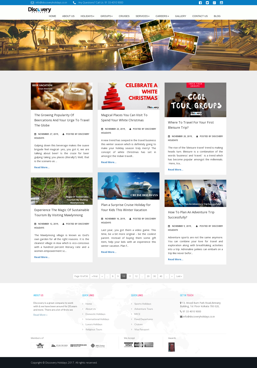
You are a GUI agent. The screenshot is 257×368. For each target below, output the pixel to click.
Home (52, 16)
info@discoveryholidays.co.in (49, 2)
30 (154, 276)
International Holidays (97, 319)
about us (68, 16)
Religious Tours (94, 329)
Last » (179, 276)
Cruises (124, 16)
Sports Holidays (142, 303)
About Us (91, 308)
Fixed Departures (143, 319)
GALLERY (180, 16)
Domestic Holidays (95, 313)
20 (148, 276)
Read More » (40, 314)
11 (130, 276)
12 (136, 276)
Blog (217, 16)
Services (143, 16)
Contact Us (200, 16)
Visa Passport (141, 329)
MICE (137, 313)
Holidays (87, 16)
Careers (162, 16)
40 (161, 276)
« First (95, 276)
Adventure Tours (143, 308)
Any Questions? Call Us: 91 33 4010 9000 (98, 2)
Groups (106, 16)
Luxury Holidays (94, 324)
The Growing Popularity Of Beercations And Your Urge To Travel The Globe (61, 120)
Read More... (42, 167)
